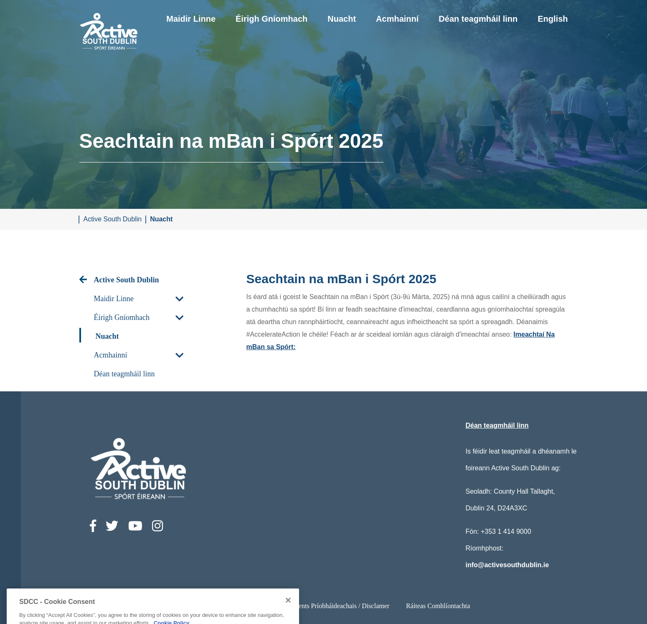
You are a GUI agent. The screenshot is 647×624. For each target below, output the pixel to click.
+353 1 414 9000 (506, 531)
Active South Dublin (113, 219)
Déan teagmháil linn (478, 18)
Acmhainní (397, 18)
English (553, 18)
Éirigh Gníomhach (271, 18)
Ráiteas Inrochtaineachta (231, 605)
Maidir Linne (191, 18)
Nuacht (341, 18)
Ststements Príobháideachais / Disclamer (334, 605)
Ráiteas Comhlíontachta (438, 605)
